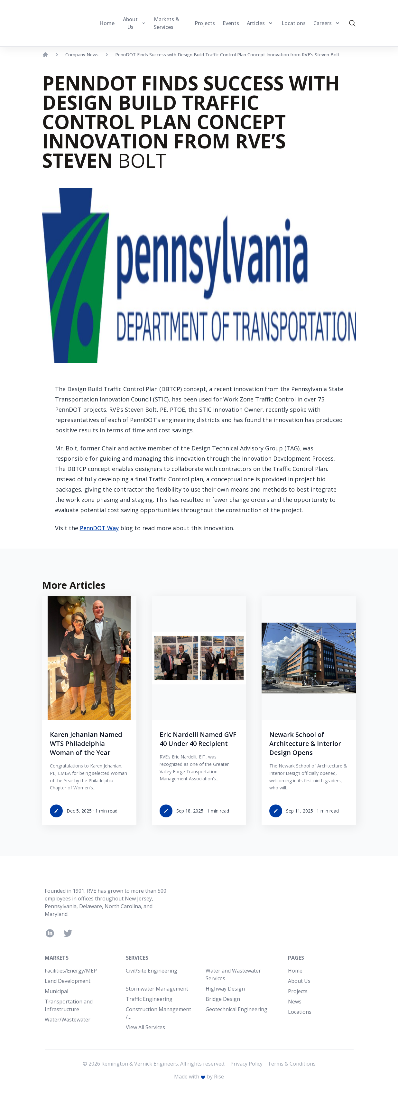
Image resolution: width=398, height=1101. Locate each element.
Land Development (67, 980)
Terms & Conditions (292, 1063)
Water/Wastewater (67, 1019)
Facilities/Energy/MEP (71, 970)
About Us (299, 980)
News (294, 1001)
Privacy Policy (246, 1063)
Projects (298, 991)
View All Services (145, 1027)
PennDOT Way (99, 528)
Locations (299, 1011)
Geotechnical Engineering (236, 1009)
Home (295, 970)
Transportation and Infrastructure (69, 1005)
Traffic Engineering (149, 998)
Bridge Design (223, 998)
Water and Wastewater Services (233, 974)
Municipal (56, 991)
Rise (219, 1076)
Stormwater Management (157, 988)
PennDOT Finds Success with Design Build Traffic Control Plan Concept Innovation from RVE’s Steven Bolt (227, 55)
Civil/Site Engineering (151, 970)
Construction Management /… (158, 1013)
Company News (81, 55)
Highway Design (225, 988)
